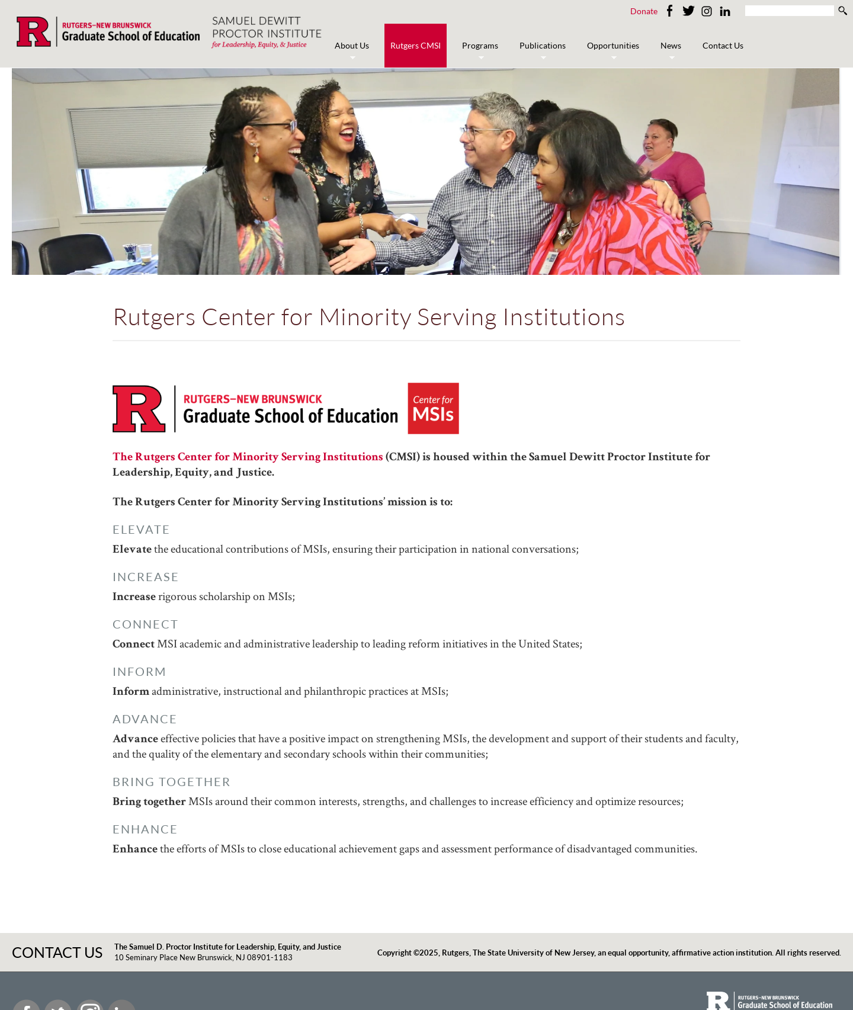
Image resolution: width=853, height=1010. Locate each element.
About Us (349, 51)
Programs (477, 51)
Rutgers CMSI (415, 45)
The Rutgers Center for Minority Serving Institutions (249, 458)
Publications (540, 51)
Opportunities (610, 51)
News (668, 51)
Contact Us (723, 45)
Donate (644, 11)
